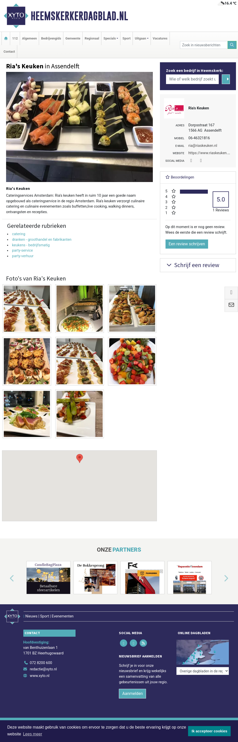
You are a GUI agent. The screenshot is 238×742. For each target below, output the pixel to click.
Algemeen (29, 38)
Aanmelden (132, 693)
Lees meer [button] (32, 734)
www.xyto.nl (39, 676)
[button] (79, 481)
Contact (9, 51)
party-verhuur (22, 256)
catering (18, 234)
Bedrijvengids (51, 38)
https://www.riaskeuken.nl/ (210, 153)
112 (15, 38)
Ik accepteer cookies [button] (209, 731)
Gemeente (72, 38)
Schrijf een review (192, 265)
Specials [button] (109, 38)
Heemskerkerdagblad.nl (79, 16)
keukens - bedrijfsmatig (31, 245)
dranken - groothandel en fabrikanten (41, 239)
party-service (22, 250)
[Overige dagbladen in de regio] (202, 671)
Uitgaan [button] (140, 38)
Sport (126, 38)
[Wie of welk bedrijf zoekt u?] (192, 79)
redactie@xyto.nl (43, 669)
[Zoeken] (232, 45)
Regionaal (92, 38)
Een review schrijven (187, 244)
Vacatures (160, 38)
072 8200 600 (41, 663)
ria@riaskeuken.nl (202, 146)
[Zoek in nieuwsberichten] (204, 45)
